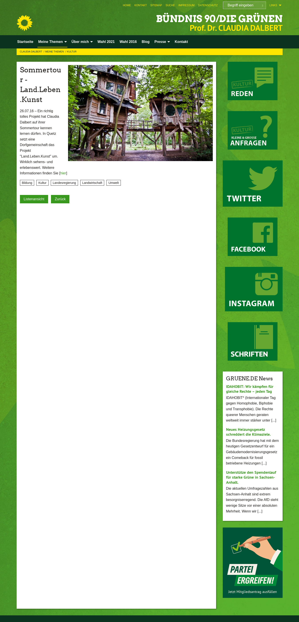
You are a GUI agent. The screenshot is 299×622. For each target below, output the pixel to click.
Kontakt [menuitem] (181, 42)
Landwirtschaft (92, 183)
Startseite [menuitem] (25, 42)
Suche (170, 5)
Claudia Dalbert (31, 51)
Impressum (186, 5)
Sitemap (156, 5)
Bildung (27, 183)
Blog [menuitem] (146, 42)
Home (127, 5)
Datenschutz (208, 5)
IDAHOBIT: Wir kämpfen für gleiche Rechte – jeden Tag (249, 389)
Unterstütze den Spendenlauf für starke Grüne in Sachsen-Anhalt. (251, 477)
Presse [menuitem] (160, 42)
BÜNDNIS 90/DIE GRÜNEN (218, 19)
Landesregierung (64, 183)
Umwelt (113, 183)
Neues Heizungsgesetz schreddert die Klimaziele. (248, 432)
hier (63, 173)
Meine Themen (54, 51)
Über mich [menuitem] (80, 42)
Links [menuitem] (273, 5)
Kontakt (140, 5)
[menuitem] (127, 5)
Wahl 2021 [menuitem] (106, 42)
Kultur (71, 51)
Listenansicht (34, 199)
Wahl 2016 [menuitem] (128, 42)
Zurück (60, 199)
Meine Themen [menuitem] (50, 42)
